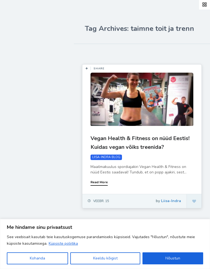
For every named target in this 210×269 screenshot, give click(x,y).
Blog (16, 69)
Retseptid (22, 82)
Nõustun (172, 258)
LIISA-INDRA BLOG (106, 157)
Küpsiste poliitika (63, 243)
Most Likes (92, 51)
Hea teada (22, 133)
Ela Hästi (21, 108)
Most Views (123, 51)
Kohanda (37, 258)
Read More (99, 182)
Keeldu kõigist (105, 258)
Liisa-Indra (22, 120)
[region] (105, 244)
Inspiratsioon (25, 95)
